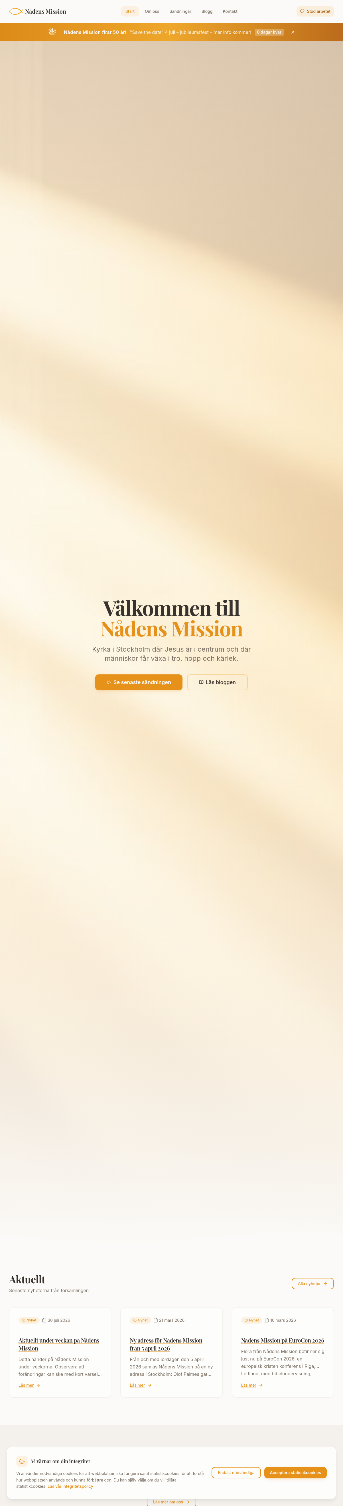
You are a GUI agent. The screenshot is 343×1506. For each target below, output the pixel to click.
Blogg (207, 11)
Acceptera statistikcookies (295, 1472)
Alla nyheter (313, 1283)
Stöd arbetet (315, 11)
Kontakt (230, 11)
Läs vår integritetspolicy (70, 1486)
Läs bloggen (217, 683)
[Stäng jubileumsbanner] (292, 32)
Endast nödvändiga (236, 1472)
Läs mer (29, 1385)
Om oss (152, 11)
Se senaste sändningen (139, 683)
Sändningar (180, 11)
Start (130, 11)
